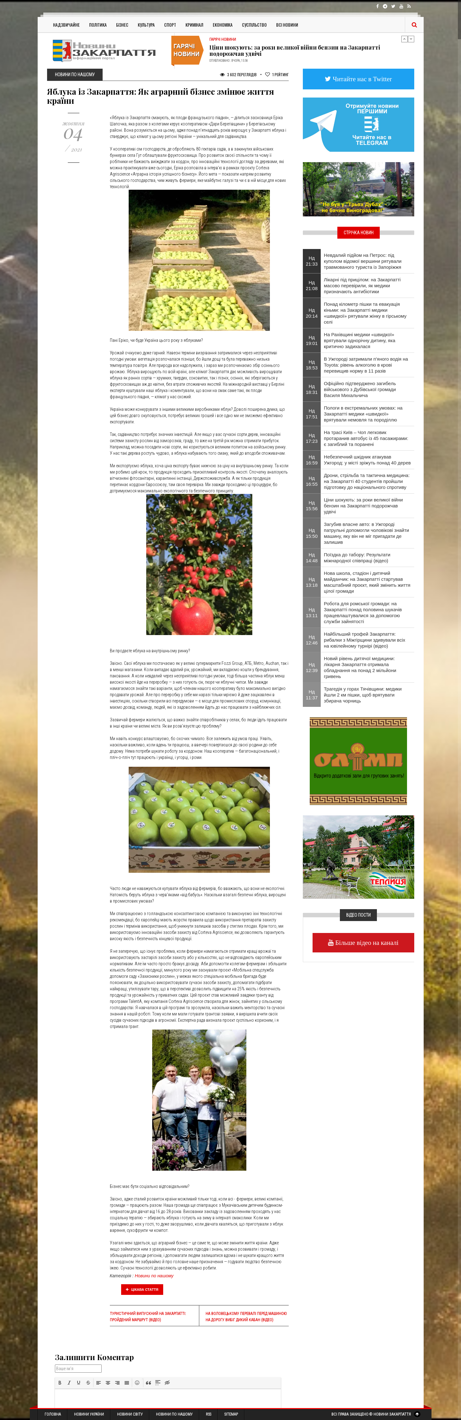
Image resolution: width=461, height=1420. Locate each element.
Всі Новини (287, 24)
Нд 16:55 (312, 481)
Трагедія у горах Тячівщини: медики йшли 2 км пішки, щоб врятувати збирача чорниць (363, 694)
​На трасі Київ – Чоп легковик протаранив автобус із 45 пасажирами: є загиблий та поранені (366, 438)
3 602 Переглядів (238, 74)
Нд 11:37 (312, 694)
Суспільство (254, 24)
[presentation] (60, 1382)
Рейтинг (277, 74)
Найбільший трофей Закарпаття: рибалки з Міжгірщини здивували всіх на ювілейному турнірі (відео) (364, 640)
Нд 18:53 (312, 364)
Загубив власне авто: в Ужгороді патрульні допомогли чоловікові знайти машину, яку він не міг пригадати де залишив (366, 533)
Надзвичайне (66, 24)
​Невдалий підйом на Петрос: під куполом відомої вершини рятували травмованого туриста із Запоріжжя (362, 261)
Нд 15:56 (312, 505)
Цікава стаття (142, 1289)
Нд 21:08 (312, 285)
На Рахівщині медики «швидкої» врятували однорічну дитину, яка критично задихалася (359, 340)
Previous (404, 39)
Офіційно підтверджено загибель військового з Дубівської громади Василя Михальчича (360, 389)
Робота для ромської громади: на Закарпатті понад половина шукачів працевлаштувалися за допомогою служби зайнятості (363, 612)
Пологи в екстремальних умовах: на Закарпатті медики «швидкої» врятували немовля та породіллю (363, 413)
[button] (60, 1382)
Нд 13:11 (312, 612)
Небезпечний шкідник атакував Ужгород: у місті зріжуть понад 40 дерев (367, 459)
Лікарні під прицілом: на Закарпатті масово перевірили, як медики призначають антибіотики (362, 285)
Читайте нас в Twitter (361, 79)
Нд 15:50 (312, 533)
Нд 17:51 (312, 413)
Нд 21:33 (312, 261)
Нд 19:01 (312, 340)
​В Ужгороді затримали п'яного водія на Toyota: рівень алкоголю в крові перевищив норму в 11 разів (366, 365)
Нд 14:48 (312, 557)
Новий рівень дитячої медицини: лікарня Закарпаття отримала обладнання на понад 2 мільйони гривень (360, 667)
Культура (146, 24)
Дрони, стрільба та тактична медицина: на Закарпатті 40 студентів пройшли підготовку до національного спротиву (367, 481)
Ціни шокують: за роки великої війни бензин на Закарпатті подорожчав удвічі (294, 50)
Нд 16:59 (312, 459)
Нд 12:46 (312, 639)
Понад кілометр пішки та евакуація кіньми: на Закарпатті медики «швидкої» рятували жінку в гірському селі (365, 313)
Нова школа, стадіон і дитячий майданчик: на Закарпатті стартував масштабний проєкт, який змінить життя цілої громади (367, 582)
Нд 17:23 (312, 438)
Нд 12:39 (312, 667)
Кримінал (194, 24)
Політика (98, 24)
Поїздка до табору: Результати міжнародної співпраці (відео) (357, 557)
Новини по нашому (154, 1275)
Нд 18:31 (312, 389)
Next (411, 39)
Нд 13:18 (312, 582)
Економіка (223, 24)
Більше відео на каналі (366, 942)
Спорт (170, 24)
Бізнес (122, 24)
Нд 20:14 (312, 313)
